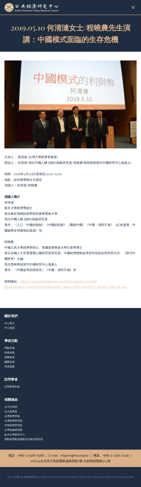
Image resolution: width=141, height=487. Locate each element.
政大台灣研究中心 (14, 434)
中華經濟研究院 (13, 425)
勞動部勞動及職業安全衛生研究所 (23, 439)
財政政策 (9, 352)
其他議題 (9, 366)
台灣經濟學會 (12, 416)
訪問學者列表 (12, 386)
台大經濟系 (10, 411)
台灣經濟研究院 (13, 420)
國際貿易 (9, 361)
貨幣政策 (9, 357)
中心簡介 (9, 323)
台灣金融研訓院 (13, 429)
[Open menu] (133, 7)
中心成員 (9, 327)
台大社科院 (10, 406)
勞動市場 (9, 347)
